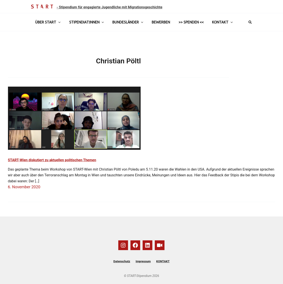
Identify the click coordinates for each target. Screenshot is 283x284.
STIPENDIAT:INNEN (84, 22)
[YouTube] (159, 245)
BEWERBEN (156, 22)
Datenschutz (123, 261)
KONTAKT (214, 22)
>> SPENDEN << (184, 22)
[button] (57, 22)
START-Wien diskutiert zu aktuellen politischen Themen (52, 160)
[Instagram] (123, 245)
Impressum (143, 261)
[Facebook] (135, 245)
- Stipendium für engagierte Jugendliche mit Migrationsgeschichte (109, 7)
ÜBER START (47, 22)
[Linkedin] (147, 245)
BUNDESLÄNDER (124, 22)
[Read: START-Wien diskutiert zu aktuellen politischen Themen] (74, 118)
